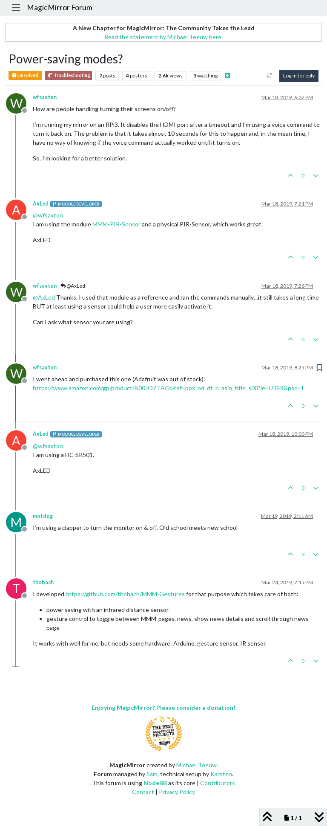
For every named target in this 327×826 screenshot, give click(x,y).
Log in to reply (299, 75)
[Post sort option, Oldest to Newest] (270, 76)
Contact (143, 791)
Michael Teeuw (196, 765)
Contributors (217, 782)
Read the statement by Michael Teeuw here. (163, 36)
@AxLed (72, 286)
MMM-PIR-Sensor (116, 224)
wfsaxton (45, 97)
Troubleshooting (68, 75)
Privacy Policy (177, 791)
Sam (152, 773)
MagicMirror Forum (59, 7)
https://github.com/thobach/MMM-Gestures (125, 593)
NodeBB (155, 782)
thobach (43, 582)
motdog (43, 516)
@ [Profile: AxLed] (44, 297)
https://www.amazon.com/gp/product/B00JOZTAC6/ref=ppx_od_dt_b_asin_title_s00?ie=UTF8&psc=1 (168, 388)
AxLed (41, 203)
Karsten (221, 773)
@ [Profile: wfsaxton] (48, 215)
